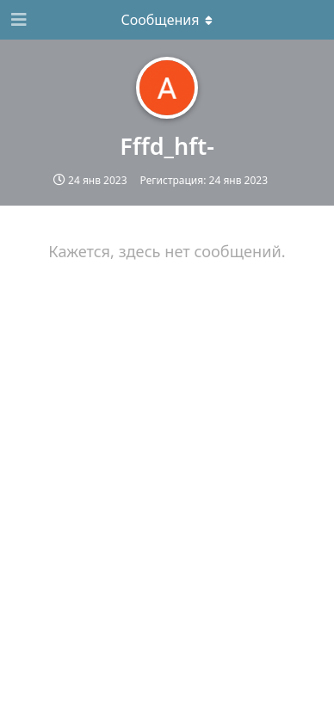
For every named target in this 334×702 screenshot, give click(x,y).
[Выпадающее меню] (167, 20)
